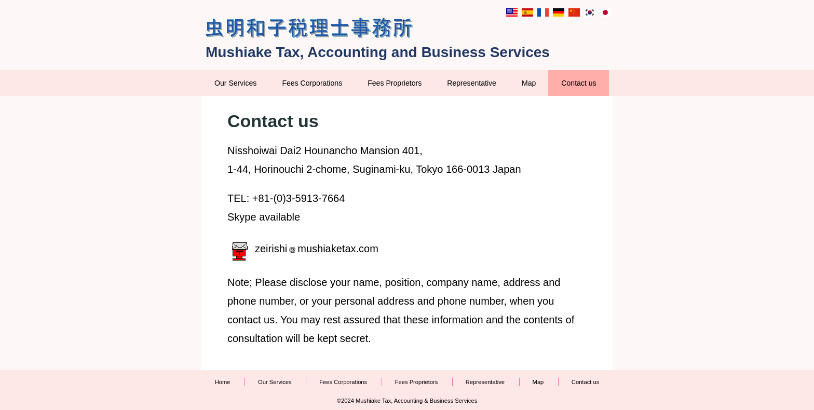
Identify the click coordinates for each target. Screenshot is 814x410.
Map (529, 83)
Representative (471, 83)
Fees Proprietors (395, 83)
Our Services (235, 83)
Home (222, 382)
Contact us (578, 83)
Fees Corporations (312, 83)
